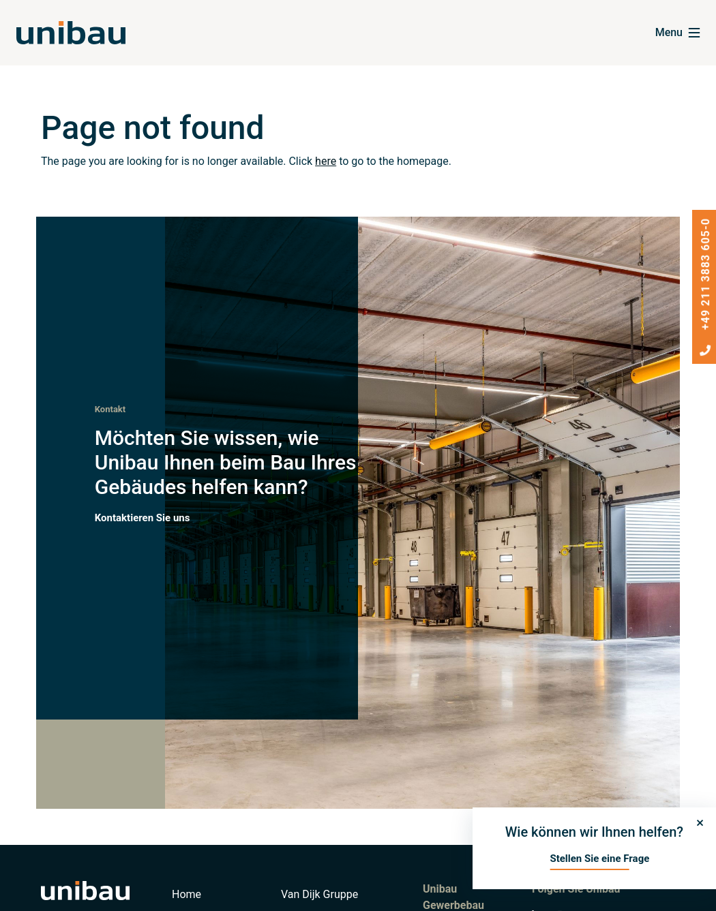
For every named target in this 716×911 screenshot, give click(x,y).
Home (186, 894)
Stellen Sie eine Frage (599, 858)
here (325, 161)
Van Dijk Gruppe (319, 894)
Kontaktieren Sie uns (142, 517)
